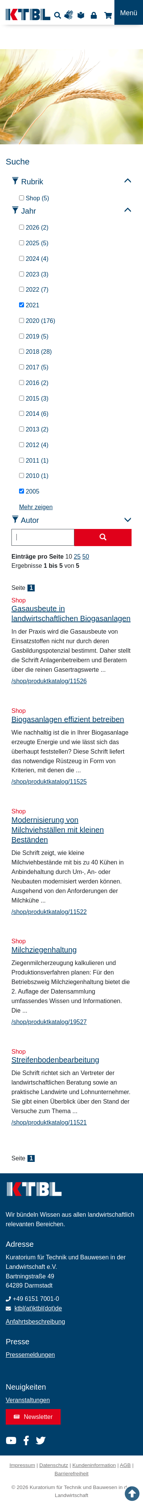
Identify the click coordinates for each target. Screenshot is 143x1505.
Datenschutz (53, 1465)
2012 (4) (33, 445)
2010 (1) (33, 476)
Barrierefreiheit (71, 1473)
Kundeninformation (94, 1465)
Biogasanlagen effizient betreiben (67, 719)
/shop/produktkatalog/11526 (49, 681)
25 (77, 556)
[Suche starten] (103, 537)
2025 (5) (33, 243)
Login (93, 15)
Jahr (28, 211)
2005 (29, 491)
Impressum (22, 1465)
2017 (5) (33, 367)
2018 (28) (35, 351)
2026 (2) (33, 227)
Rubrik (32, 181)
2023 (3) (33, 274)
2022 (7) (33, 289)
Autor (30, 520)
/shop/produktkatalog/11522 (49, 912)
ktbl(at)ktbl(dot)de (38, 1308)
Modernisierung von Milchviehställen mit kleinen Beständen (57, 830)
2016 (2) (33, 383)
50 (85, 556)
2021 (29, 305)
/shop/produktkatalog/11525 (49, 781)
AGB (125, 1465)
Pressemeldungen (30, 1355)
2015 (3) (33, 398)
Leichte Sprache (82, 15)
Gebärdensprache (70, 15)
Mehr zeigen (36, 507)
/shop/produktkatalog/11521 (49, 1122)
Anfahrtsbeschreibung (35, 1321)
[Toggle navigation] (128, 12)
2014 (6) (33, 414)
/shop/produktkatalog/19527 (49, 1022)
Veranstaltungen (28, 1400)
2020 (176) (37, 321)
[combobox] (42, 537)
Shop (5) (34, 198)
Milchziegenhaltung (44, 950)
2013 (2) (33, 429)
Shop (107, 15)
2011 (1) (33, 460)
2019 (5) (33, 336)
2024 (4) (33, 259)
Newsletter (33, 1416)
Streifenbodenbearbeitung (55, 1060)
